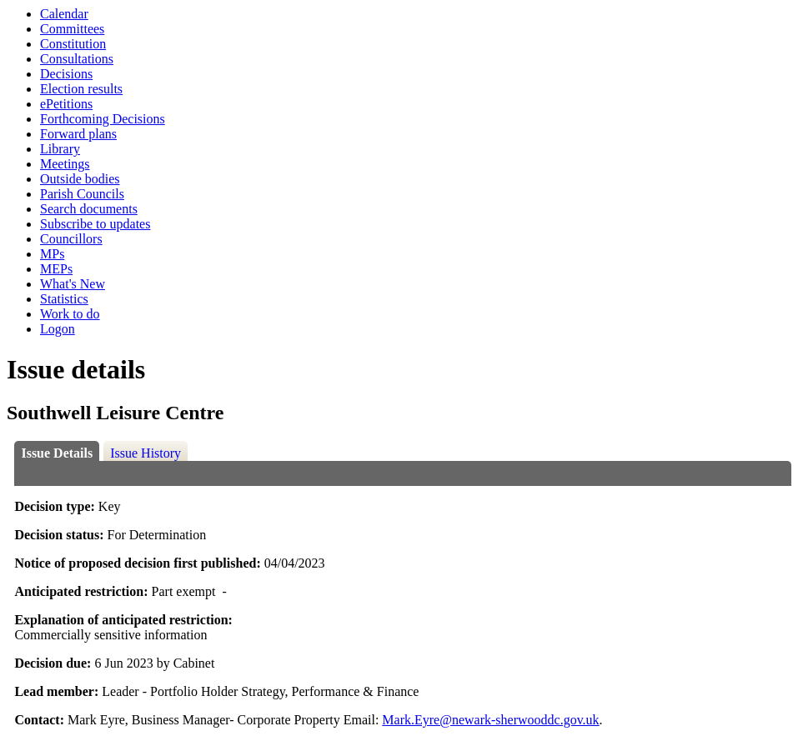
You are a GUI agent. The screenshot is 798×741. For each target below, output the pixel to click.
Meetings (65, 164)
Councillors (71, 239)
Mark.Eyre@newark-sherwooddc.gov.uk (490, 720)
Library (60, 149)
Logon (57, 329)
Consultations (76, 59)
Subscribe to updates (95, 224)
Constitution (73, 44)
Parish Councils (82, 194)
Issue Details (57, 453)
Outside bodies (80, 179)
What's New (72, 284)
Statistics (64, 299)
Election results (81, 89)
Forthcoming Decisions (102, 119)
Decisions (66, 74)
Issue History (145, 453)
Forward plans (78, 134)
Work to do (70, 314)
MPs (52, 254)
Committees (72, 29)
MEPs (56, 269)
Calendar (64, 14)
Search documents (89, 209)
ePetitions (66, 104)
